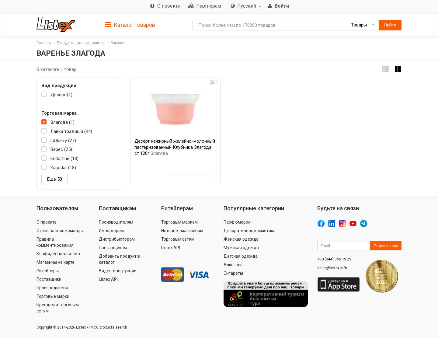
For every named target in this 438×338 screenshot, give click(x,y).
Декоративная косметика (250, 230)
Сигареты (233, 273)
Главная (43, 43)
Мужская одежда (241, 247)
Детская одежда (241, 256)
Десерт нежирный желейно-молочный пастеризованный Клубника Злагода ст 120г (174, 147)
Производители (52, 287)
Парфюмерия (237, 222)
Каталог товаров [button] (130, 25)
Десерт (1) (61, 94)
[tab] (130, 24)
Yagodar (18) (63, 167)
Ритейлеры (47, 270)
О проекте (46, 222)
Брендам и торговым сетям (57, 307)
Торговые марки (52, 296)
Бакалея (118, 43)
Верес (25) (61, 149)
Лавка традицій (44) (71, 131)
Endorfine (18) (64, 158)
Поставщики (48, 279)
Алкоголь (233, 264)
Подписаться (386, 245)
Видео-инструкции (118, 270)
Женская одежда (241, 239)
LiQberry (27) (63, 140)
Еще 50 (54, 179)
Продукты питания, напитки (81, 43)
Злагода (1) (62, 122)
